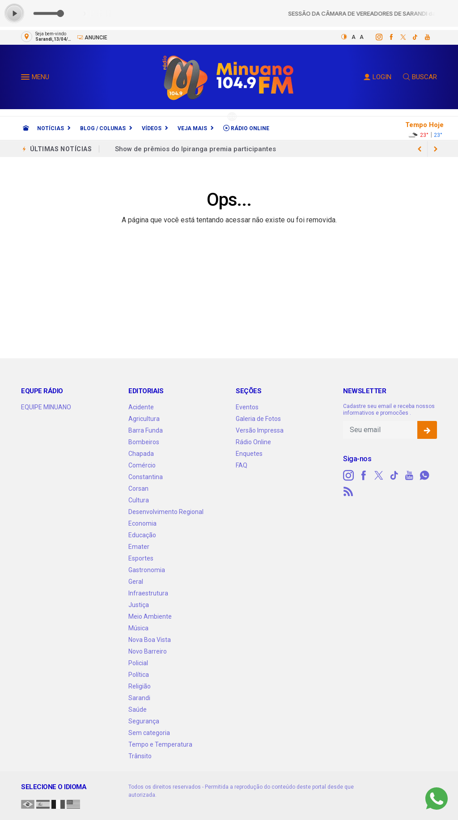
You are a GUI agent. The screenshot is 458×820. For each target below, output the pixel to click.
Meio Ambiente (150, 616)
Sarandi (139, 697)
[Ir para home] (26, 128)
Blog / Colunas (103, 128)
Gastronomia (146, 570)
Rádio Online (246, 128)
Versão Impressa (260, 430)
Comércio (142, 465)
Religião (139, 686)
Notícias (50, 128)
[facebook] (386, 37)
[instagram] (374, 37)
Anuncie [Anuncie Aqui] (92, 37)
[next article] (419, 149)
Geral (135, 581)
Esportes (140, 558)
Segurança (143, 721)
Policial (138, 663)
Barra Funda (145, 430)
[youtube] (422, 37)
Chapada (141, 453)
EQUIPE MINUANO (46, 407)
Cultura (138, 500)
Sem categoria (149, 732)
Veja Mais (192, 128)
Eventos (247, 407)
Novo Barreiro (147, 651)
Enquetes (249, 453)
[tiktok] (410, 37)
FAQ (241, 465)
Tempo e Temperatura (160, 744)
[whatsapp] (424, 475)
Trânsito (140, 756)
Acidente (141, 407)
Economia (142, 523)
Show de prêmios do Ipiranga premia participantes (195, 149)
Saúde (137, 709)
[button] (26, 78)
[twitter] (398, 37)
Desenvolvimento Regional (166, 511)
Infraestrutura (148, 593)
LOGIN (377, 77)
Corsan (138, 488)
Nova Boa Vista (149, 639)
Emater (138, 546)
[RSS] (348, 492)
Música (138, 628)
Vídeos (151, 128)
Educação (142, 535)
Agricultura (144, 418)
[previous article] (436, 149)
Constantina (145, 476)
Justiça (138, 604)
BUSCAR (420, 77)
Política (138, 674)
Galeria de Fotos (258, 418)
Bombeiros (143, 442)
